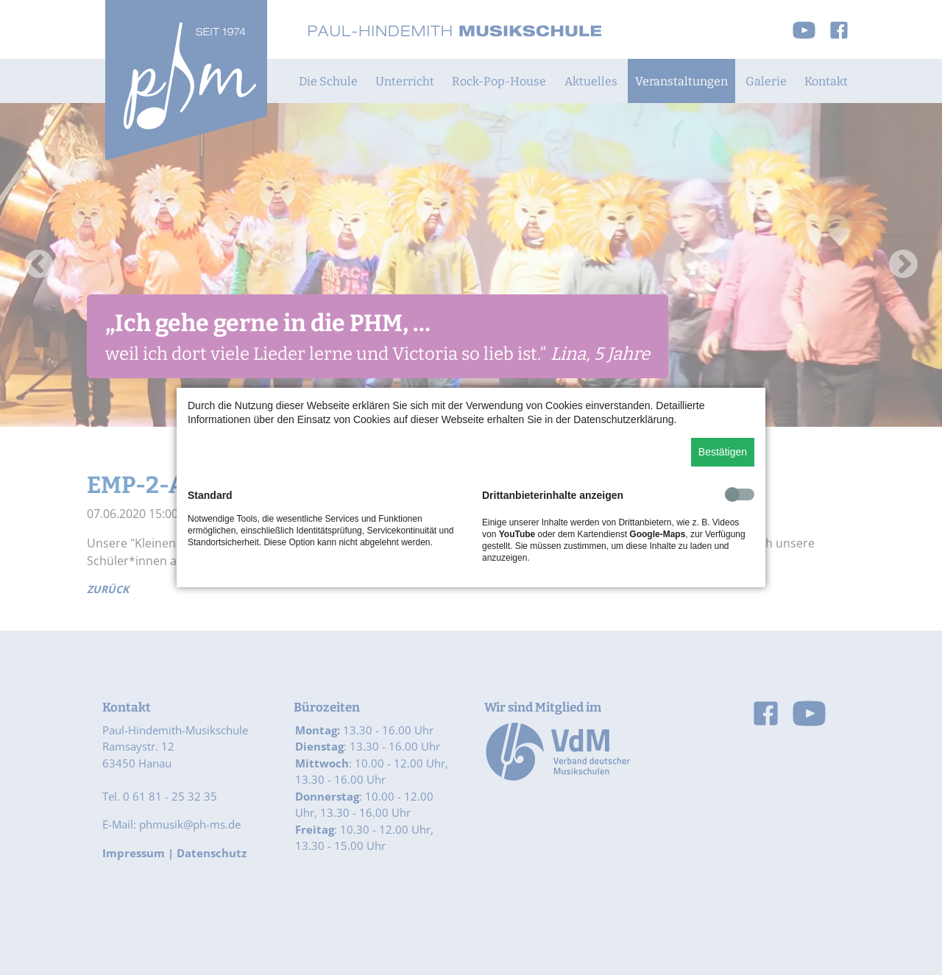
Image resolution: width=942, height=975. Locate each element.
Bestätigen (722, 452)
